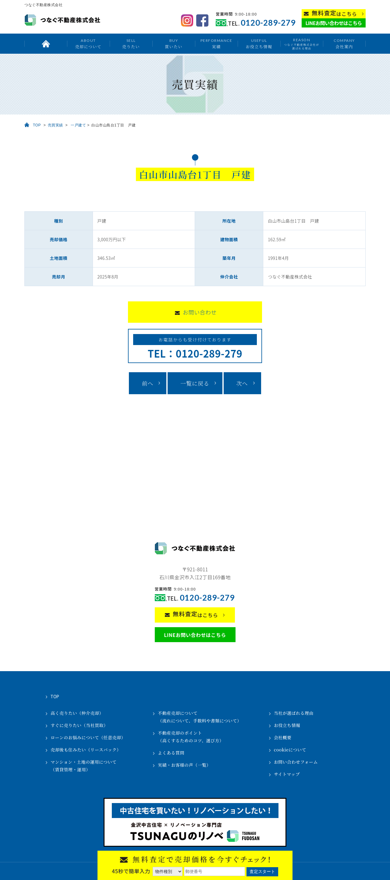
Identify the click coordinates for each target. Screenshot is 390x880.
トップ (45, 44)
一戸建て (78, 125)
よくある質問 (171, 753)
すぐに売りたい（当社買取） (79, 725)
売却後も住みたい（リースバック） (86, 750)
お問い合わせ (200, 312)
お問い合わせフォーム (296, 762)
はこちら (334, 13)
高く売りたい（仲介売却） (77, 713)
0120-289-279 (268, 22)
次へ (242, 383)
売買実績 (55, 125)
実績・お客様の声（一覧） (184, 765)
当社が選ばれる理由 (294, 713)
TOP (37, 125)
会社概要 (283, 737)
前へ (147, 383)
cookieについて (290, 750)
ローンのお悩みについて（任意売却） (88, 737)
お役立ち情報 (259, 43)
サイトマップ (287, 774)
